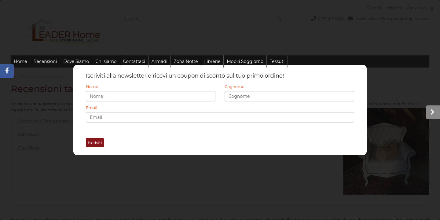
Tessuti (277, 61)
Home (20, 61)
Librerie (212, 61)
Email (91, 107)
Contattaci (134, 61)
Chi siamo (105, 61)
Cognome (234, 86)
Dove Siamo (76, 61)
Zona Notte (186, 61)
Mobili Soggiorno (245, 61)
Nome (92, 86)
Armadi (159, 61)
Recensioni (45, 61)
